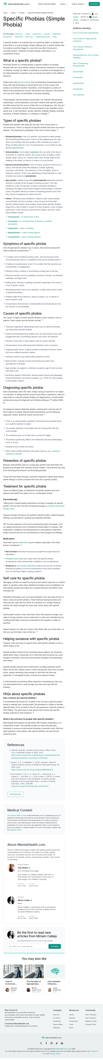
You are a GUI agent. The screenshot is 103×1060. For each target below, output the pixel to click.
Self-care (29, 37)
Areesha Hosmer (14, 989)
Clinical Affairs (58, 1024)
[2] (57, 130)
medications (23, 543)
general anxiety (24, 82)
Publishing (56, 1028)
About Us (56, 1015)
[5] (37, 631)
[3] (42, 320)
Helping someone (43, 37)
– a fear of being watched (24, 237)
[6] (33, 712)
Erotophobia (78, 77)
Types (27, 34)
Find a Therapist (90, 1015)
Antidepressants (12, 559)
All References (15, 794)
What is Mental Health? (47, 4)
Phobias (22, 13)
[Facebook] (46, 1043)
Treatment (18, 37)
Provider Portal (90, 1024)
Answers (72, 1018)
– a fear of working (20, 228)
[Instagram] (51, 1043)
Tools (71, 1024)
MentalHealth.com (60, 1049)
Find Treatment (90, 1018)
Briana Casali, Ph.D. (36, 989)
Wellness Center (91, 1021)
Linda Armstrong (57, 989)
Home (5, 13)
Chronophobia (78, 95)
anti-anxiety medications (27, 566)
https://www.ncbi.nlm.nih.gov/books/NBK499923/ (32, 770)
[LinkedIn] (62, 1043)
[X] (41, 1043)
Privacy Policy (54, 1054)
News (71, 1028)
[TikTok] (57, 1043)
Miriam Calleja (24, 900)
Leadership (57, 1021)
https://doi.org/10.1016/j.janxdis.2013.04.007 (30, 786)
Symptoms (37, 34)
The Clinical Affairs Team (16, 815)
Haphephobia (78, 83)
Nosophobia (78, 89)
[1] (49, 113)
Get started (94, 4)
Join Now (54, 946)
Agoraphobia (78, 72)
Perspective (73, 1021)
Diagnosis (56, 34)
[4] (45, 414)
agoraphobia (18, 148)
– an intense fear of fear (23, 217)
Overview (18, 34)
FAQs (55, 37)
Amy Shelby (23, 868)
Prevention (7, 37)
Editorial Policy (15, 830)
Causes (47, 34)
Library (62, 4)
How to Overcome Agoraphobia (85, 33)
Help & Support (78, 4)
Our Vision (56, 1018)
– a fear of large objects (24, 233)
